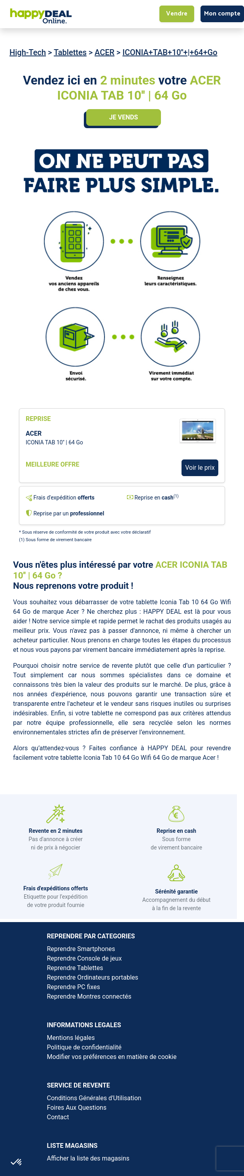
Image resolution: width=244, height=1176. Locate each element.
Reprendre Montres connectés (89, 996)
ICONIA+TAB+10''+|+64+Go (170, 52)
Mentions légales (71, 1037)
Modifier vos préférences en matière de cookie (112, 1057)
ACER (104, 52)
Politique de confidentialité (84, 1047)
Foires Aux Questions (77, 1107)
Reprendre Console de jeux (84, 958)
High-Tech (27, 52)
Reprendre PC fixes (73, 987)
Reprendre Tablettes (75, 968)
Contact (58, 1117)
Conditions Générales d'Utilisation (94, 1098)
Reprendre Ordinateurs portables (92, 977)
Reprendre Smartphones (81, 949)
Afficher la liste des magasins (88, 1158)
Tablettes (70, 52)
